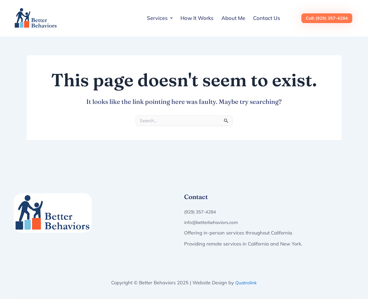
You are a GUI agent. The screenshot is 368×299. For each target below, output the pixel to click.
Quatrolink (246, 283)
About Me (233, 18)
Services (160, 18)
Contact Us (266, 18)
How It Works (197, 18)
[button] (160, 18)
